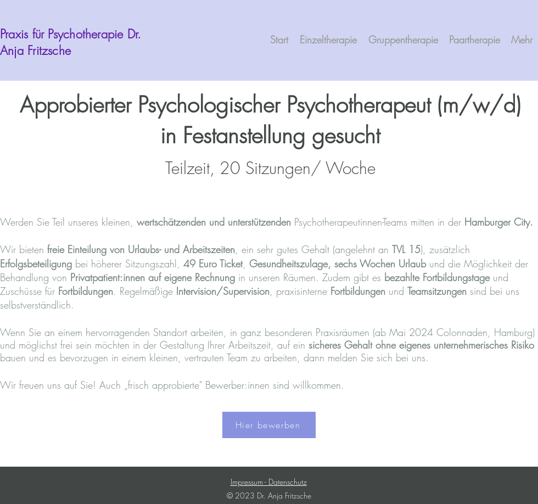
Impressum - (249, 482)
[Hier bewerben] (269, 425)
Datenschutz (287, 482)
